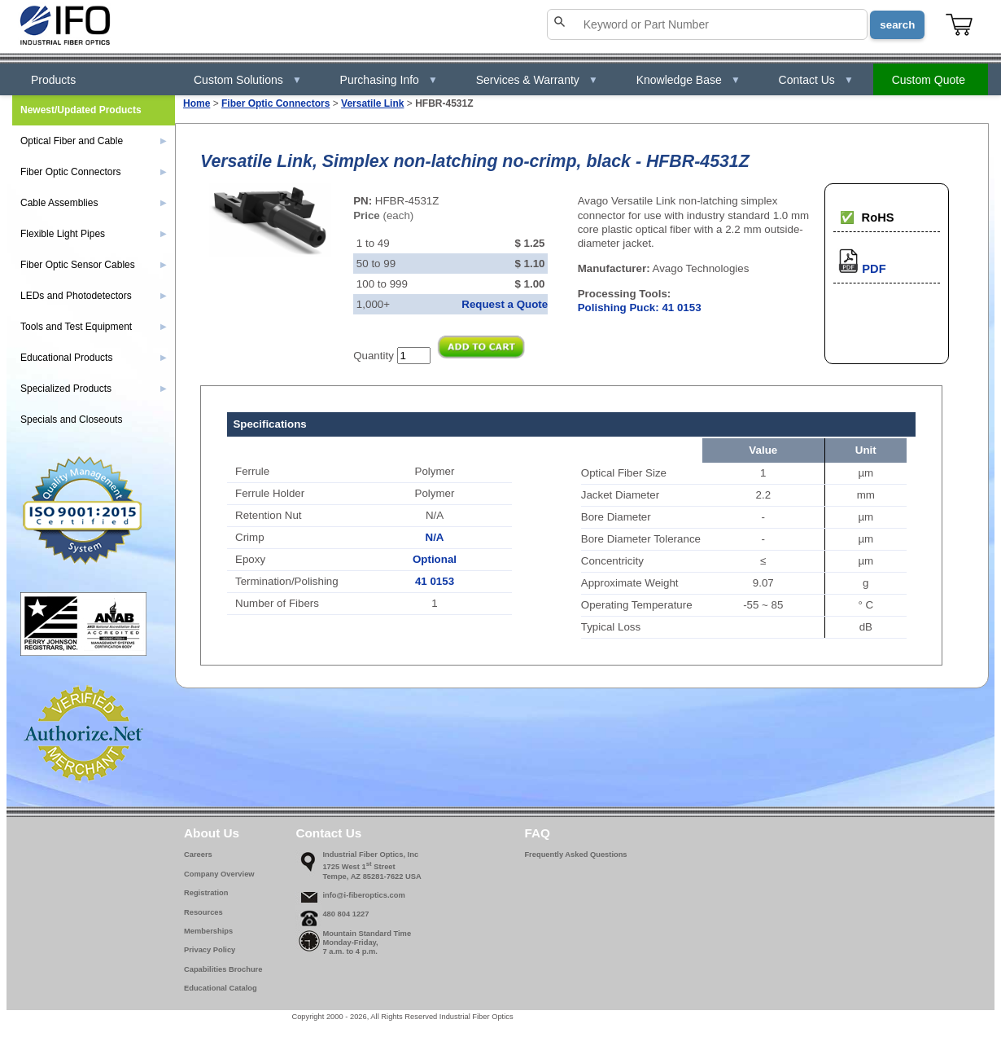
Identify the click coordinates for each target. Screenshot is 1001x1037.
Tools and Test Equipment (93, 326)
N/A (435, 537)
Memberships (208, 931)
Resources (203, 912)
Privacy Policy (209, 950)
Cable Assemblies (93, 202)
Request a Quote (504, 304)
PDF (859, 268)
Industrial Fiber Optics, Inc (370, 854)
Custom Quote (928, 79)
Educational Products (93, 357)
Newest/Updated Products (81, 110)
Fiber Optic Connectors (275, 103)
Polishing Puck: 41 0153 (640, 307)
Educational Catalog (220, 988)
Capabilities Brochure (223, 969)
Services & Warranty (537, 79)
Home (196, 103)
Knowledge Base (688, 79)
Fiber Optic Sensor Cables (93, 264)
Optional (435, 559)
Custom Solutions (248, 79)
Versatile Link (372, 103)
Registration (206, 893)
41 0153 (434, 581)
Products (53, 79)
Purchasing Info (389, 79)
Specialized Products (93, 388)
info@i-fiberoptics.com (363, 895)
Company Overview (219, 874)
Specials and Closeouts (71, 419)
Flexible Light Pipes (93, 233)
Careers (198, 854)
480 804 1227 (345, 914)
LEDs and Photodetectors (93, 295)
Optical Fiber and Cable (93, 141)
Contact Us (816, 79)
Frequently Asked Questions (575, 854)
